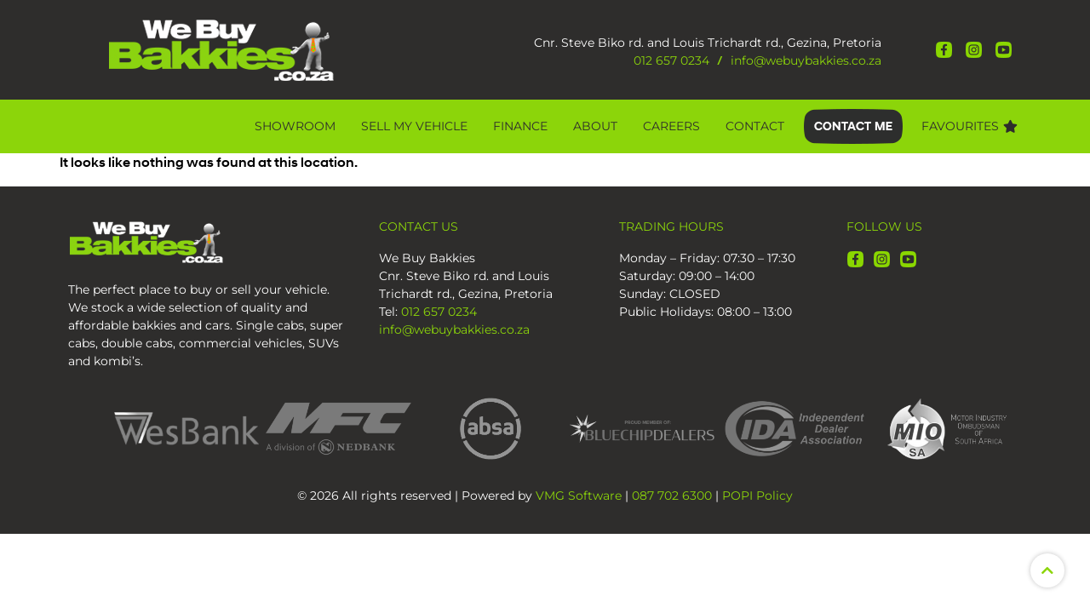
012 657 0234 (671, 60)
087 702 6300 (672, 495)
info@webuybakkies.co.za (806, 60)
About (595, 126)
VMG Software (579, 495)
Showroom (295, 126)
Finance (520, 126)
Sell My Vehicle (414, 126)
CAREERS (671, 126)
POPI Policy (757, 495)
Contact (755, 126)
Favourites (969, 126)
